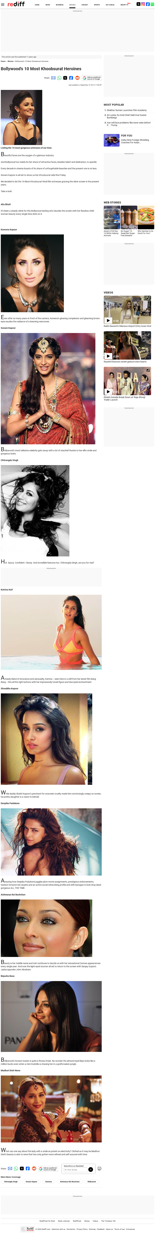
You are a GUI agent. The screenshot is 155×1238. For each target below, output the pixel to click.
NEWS (48, 5)
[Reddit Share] (77, 78)
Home (3, 61)
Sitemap (92, 1229)
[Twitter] (138, 4)
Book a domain (64, 1221)
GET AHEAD (110, 5)
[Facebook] (148, 4)
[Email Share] (53, 78)
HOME (37, 5)
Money (87, 1221)
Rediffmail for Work (47, 1221)
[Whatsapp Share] (59, 78)
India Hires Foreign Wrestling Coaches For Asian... (135, 141)
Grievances (130, 1229)
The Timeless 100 (108, 1221)
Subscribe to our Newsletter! (74, 1166)
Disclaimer (71, 1229)
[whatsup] (152, 4)
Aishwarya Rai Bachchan (69, 1182)
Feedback (101, 1229)
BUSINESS (59, 5)
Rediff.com (46, 1229)
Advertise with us (58, 1229)
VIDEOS (108, 292)
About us (109, 1229)
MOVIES (72, 5)
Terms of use (119, 1229)
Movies (11, 61)
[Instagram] (143, 4)
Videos (95, 1221)
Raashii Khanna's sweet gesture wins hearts (125, 361)
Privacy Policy (82, 1229)
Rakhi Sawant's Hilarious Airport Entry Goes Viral (127, 326)
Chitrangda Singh (11, 1182)
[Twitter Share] (65, 78)
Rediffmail (77, 1221)
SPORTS (97, 5)
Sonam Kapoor (31, 1182)
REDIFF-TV (124, 5)
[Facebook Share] (71, 78)
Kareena (48, 1182)
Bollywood (92, 1182)
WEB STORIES (112, 202)
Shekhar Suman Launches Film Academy (127, 110)
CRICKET (85, 5)
